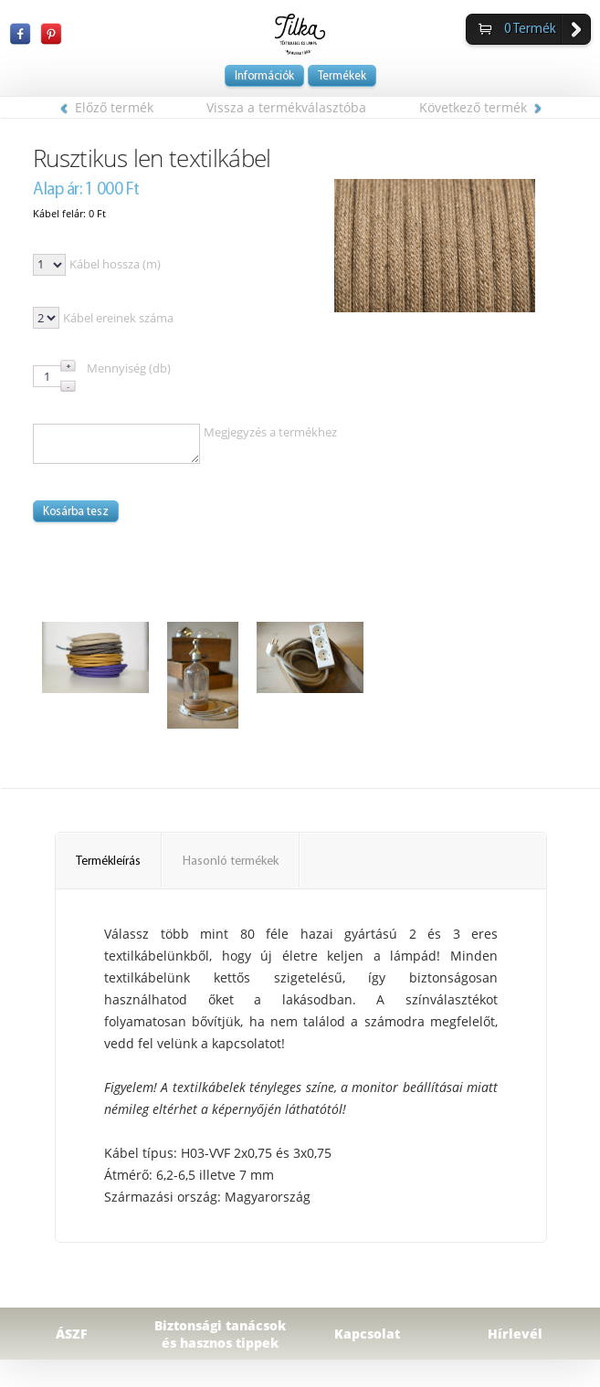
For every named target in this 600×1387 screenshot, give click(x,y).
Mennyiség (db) (129, 368)
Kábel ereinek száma (118, 318)
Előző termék (106, 107)
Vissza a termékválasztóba (286, 107)
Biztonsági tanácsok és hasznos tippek (220, 1334)
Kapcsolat (367, 1333)
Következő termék (480, 107)
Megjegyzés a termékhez (270, 432)
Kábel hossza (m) (115, 264)
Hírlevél (515, 1333)
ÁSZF (72, 1333)
